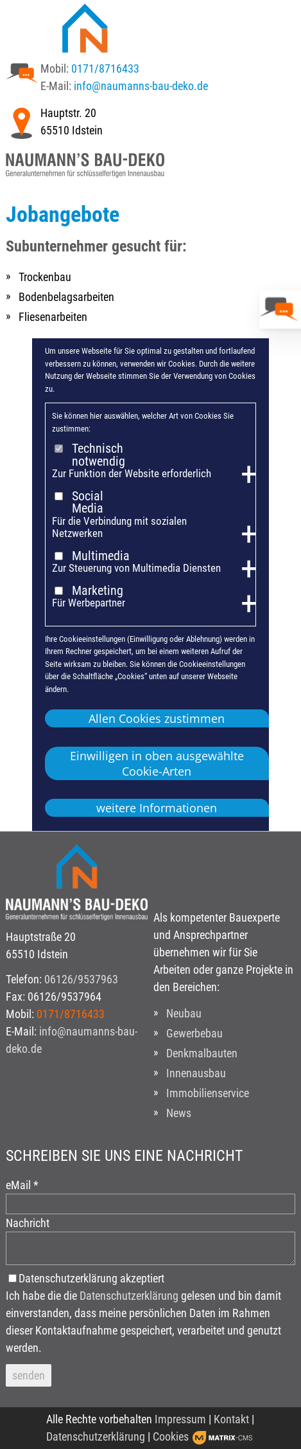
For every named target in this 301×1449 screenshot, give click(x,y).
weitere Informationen (156, 808)
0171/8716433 (105, 68)
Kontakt (231, 1419)
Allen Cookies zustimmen (157, 718)
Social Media (87, 502)
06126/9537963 (81, 979)
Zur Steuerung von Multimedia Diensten (136, 568)
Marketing (97, 591)
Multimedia (101, 556)
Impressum (180, 1419)
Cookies (171, 1436)
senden (28, 1375)
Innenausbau (196, 1073)
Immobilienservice (207, 1093)
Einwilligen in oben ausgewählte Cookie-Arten (157, 763)
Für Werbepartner (88, 603)
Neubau (184, 1013)
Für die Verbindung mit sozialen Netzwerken (119, 527)
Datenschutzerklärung (129, 1295)
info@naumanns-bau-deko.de (141, 86)
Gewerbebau (194, 1033)
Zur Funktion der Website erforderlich (131, 474)
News (178, 1113)
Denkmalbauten (201, 1053)
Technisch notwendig (98, 455)
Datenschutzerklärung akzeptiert (91, 1278)
